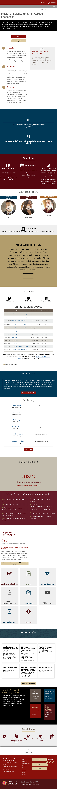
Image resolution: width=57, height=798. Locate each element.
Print (2, 539)
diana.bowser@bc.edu (40, 413)
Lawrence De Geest (18, 441)
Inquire (19, 41)
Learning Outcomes (11, 364)
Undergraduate (26, 763)
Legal (30, 781)
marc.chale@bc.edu (40, 427)
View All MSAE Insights (28, 683)
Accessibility (24, 781)
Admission (24, 761)
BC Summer (34, 707)
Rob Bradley (16, 420)
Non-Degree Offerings (48, 707)
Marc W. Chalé (16, 427)
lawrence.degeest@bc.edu (41, 441)
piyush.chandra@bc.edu (41, 434)
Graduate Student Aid (28, 393)
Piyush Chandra (17, 434)
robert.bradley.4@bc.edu (41, 420)
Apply (18, 36)
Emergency (36, 781)
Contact (39, 768)
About (23, 759)
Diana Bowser (16, 413)
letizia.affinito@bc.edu (40, 406)
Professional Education (49, 692)
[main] (28, 383)
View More (28, 449)
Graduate (24, 765)
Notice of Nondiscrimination (27, 782)
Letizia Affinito (17, 406)
